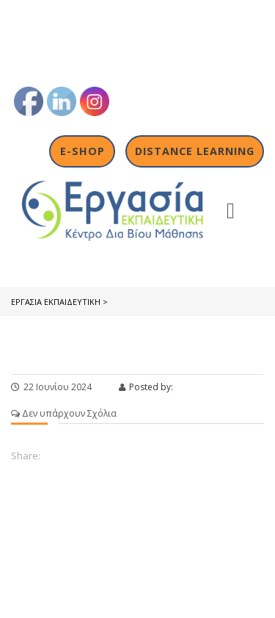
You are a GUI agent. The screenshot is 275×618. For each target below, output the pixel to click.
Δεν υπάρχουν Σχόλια (64, 413)
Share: (25, 455)
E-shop (82, 151)
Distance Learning (194, 151)
